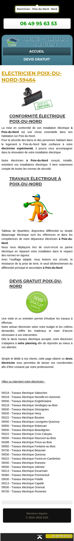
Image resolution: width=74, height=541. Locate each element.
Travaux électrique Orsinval (28, 487)
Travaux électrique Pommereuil (30, 475)
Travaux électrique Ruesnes (28, 462)
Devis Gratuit (36, 59)
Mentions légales (36, 513)
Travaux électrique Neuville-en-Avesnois (35, 397)
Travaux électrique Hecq (26, 413)
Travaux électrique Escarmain (29, 470)
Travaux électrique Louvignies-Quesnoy (35, 421)
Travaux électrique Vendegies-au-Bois (34, 405)
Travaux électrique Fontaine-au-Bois (33, 446)
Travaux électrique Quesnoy (28, 454)
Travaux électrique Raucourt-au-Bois (33, 438)
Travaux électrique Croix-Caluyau (31, 433)
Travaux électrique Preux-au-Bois (31, 442)
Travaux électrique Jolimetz (28, 466)
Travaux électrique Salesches (29, 392)
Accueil (36, 51)
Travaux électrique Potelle (27, 479)
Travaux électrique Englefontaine (31, 401)
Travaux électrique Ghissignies (30, 409)
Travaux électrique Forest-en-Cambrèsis (35, 458)
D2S (45, 517)
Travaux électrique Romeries (28, 491)
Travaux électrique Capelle (27, 483)
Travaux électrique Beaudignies (30, 430)
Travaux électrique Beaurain (28, 450)
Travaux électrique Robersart (29, 425)
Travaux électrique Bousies (27, 417)
